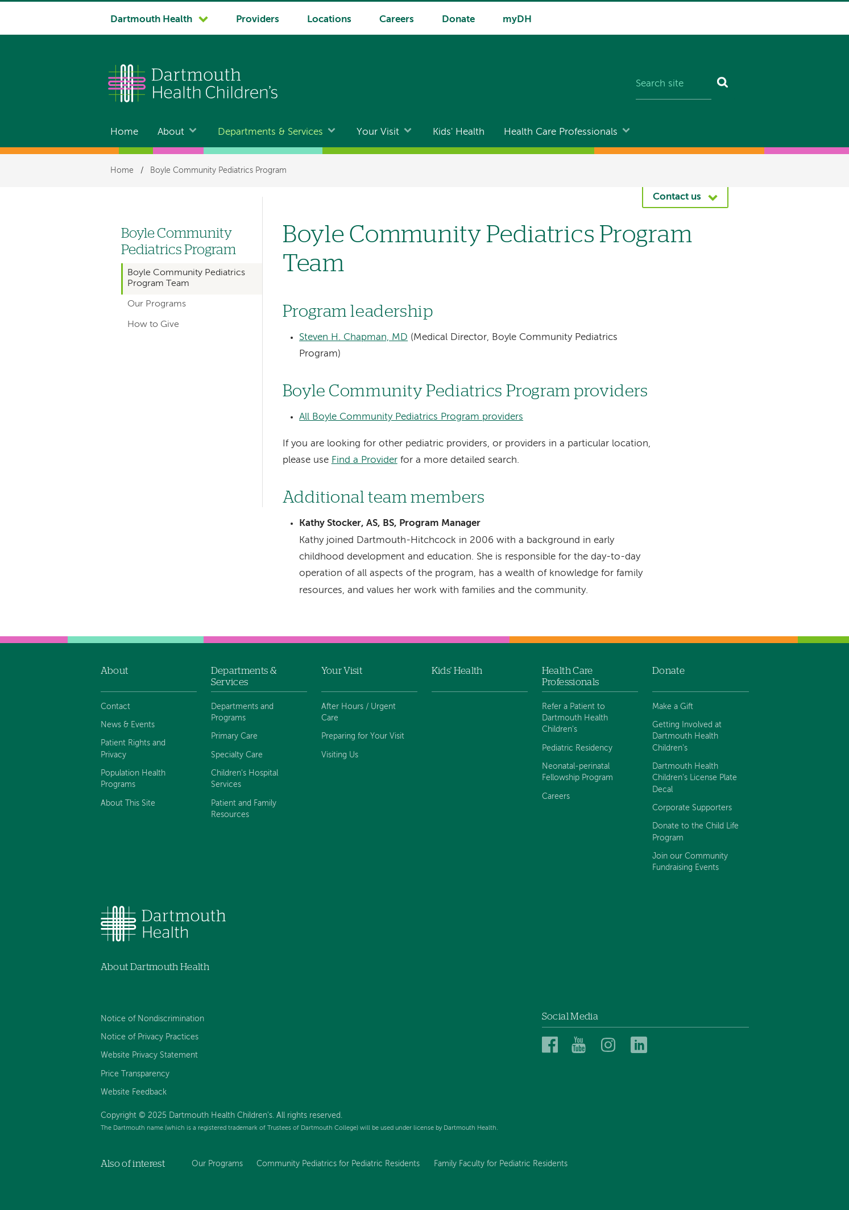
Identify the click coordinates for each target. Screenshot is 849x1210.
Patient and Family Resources (243, 809)
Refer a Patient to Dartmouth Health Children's (575, 718)
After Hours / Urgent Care (358, 712)
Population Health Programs (133, 779)
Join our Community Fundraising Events (690, 862)
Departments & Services (270, 132)
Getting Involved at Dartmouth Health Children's (687, 736)
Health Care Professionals (561, 132)
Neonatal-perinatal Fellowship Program (577, 772)
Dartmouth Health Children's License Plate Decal (694, 778)
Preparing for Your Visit (362, 736)
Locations (329, 19)
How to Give (153, 324)
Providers (257, 19)
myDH (517, 19)
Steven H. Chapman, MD (353, 337)
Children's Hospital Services (244, 779)
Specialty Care (237, 755)
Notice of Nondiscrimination (152, 1019)
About (171, 132)
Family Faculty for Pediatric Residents (501, 1164)
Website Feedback (134, 1092)
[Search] (723, 85)
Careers (396, 19)
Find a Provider (364, 460)
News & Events (128, 725)
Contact (115, 707)
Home (124, 132)
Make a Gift (672, 707)
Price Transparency (135, 1074)
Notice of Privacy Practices (149, 1037)
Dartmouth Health (151, 19)
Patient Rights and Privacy (133, 749)
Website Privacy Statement (149, 1055)
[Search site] (673, 85)
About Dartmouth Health (155, 967)
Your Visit (378, 132)
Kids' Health (458, 132)
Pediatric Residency (577, 748)
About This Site (128, 803)
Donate (458, 19)
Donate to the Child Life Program (695, 832)
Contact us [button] (677, 197)
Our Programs (156, 304)
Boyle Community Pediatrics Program (218, 171)
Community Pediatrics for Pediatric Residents (338, 1164)
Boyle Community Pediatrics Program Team (186, 278)
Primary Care (234, 736)
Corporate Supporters (692, 808)
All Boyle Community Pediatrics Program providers (411, 417)
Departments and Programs (242, 712)
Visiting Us (339, 755)
